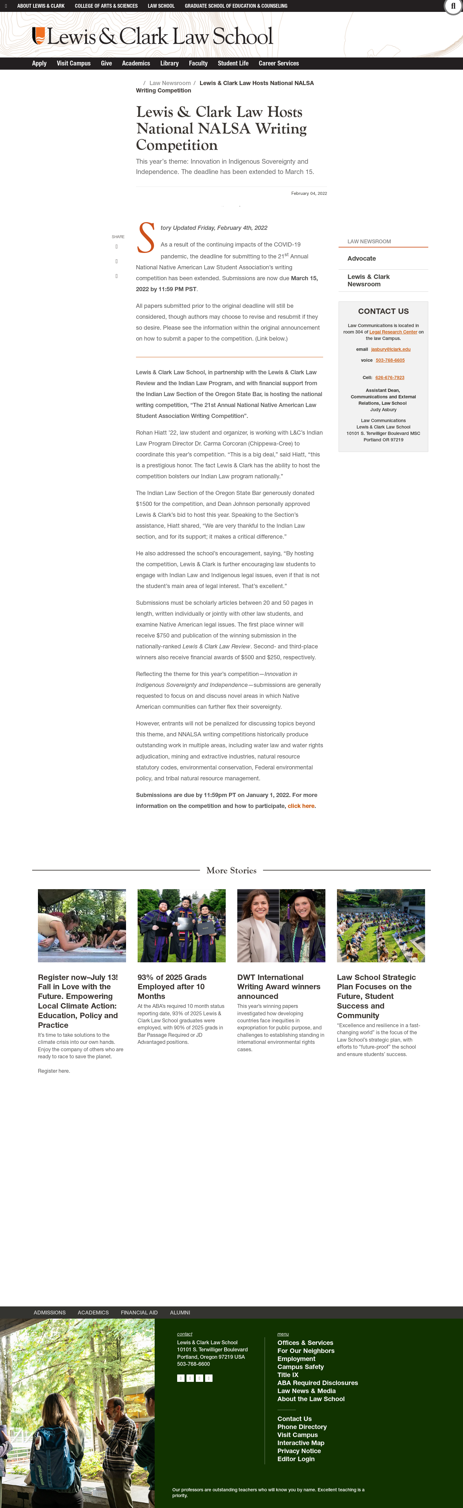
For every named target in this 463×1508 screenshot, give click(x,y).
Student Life (233, 63)
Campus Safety (300, 1379)
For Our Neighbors (306, 1363)
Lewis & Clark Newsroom (369, 505)
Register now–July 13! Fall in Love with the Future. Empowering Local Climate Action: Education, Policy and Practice (78, 1226)
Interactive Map (300, 1455)
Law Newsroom (170, 83)
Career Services (279, 63)
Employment (296, 1371)
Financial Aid (139, 1325)
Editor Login (296, 1471)
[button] (455, 319)
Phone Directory (302, 1439)
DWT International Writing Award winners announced (279, 1212)
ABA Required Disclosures (317, 1395)
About (41, 6)
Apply (39, 63)
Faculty (198, 63)
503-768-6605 (390, 585)
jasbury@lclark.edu (391, 574)
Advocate (362, 483)
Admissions (50, 1325)
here (64, 1296)
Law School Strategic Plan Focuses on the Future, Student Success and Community (376, 1221)
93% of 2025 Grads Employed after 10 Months (172, 1212)
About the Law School (311, 1411)
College (106, 6)
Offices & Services (305, 1355)
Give (106, 63)
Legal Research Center (393, 557)
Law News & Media (306, 1403)
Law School (161, 6)
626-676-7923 (390, 602)
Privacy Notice (299, 1463)
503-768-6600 (193, 1376)
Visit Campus (74, 63)
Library (169, 63)
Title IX (287, 1387)
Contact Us (383, 536)
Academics (136, 63)
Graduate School (236, 6)
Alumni (180, 1325)
